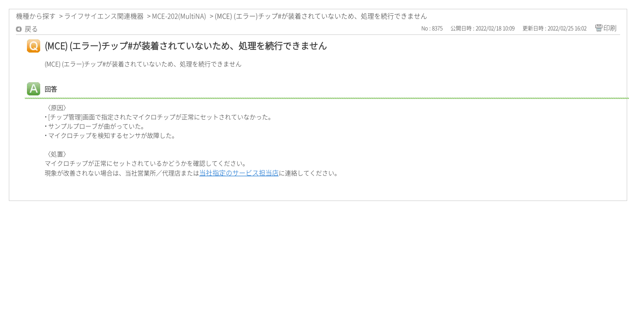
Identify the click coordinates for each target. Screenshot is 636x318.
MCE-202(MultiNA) (179, 16)
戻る (31, 29)
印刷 (610, 28)
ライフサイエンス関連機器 (104, 16)
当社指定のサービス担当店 (239, 173)
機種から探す (36, 16)
